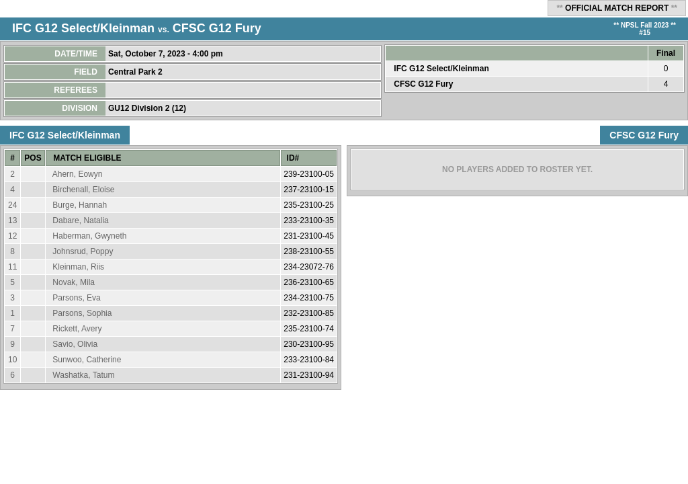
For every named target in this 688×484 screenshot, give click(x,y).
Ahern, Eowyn (77, 174)
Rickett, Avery (76, 328)
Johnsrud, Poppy (82, 251)
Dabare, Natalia (80, 220)
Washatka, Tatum (83, 375)
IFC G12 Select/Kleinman (83, 28)
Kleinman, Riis (78, 267)
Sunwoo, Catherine (86, 359)
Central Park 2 (136, 72)
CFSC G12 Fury (217, 28)
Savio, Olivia (74, 344)
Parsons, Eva (76, 297)
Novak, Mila (73, 282)
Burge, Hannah (79, 205)
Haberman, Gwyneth (89, 236)
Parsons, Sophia (82, 313)
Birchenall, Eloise (83, 189)
